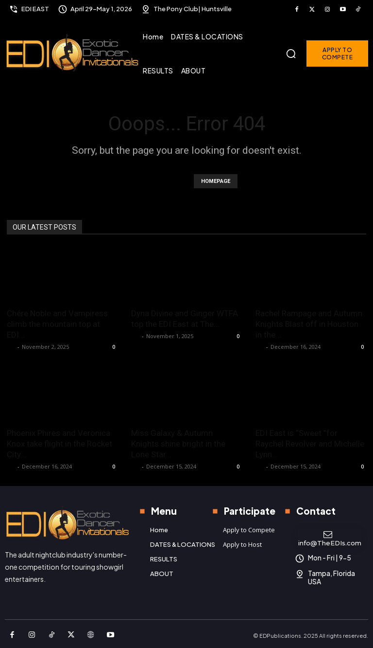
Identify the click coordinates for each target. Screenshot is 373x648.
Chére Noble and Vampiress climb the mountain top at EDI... (57, 324)
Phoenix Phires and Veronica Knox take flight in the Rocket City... (59, 443)
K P (11, 346)
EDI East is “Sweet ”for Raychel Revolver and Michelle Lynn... (309, 443)
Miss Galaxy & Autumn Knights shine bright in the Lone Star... (178, 443)
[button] (291, 53)
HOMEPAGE (215, 181)
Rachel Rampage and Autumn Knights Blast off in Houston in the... (308, 324)
